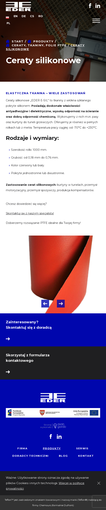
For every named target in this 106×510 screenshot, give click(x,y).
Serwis (82, 448)
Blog (63, 455)
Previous (45, 304)
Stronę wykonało (45, 425)
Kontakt (86, 455)
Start (18, 41)
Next (61, 304)
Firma (22, 448)
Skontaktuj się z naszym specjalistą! (30, 213)
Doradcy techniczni (30, 455)
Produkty (43, 41)
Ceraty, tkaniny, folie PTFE (39, 45)
